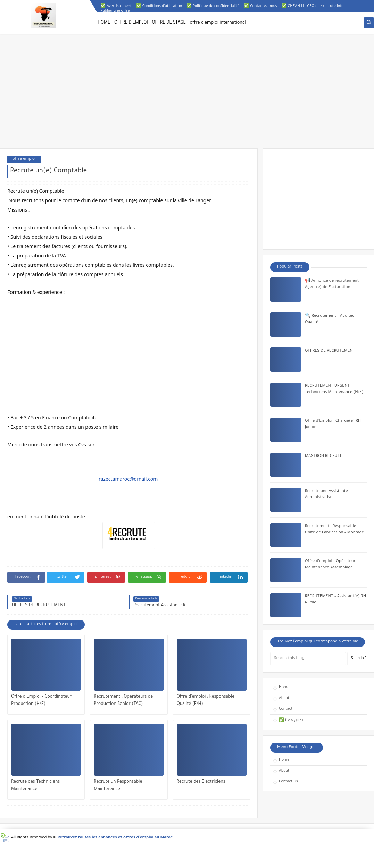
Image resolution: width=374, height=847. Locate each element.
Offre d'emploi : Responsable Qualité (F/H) (205, 700)
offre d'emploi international (218, 22)
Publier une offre (115, 11)
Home (284, 687)
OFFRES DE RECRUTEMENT (330, 351)
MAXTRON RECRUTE (323, 456)
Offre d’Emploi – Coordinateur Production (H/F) (41, 700)
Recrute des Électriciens (201, 782)
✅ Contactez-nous (260, 6)
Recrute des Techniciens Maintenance (35, 786)
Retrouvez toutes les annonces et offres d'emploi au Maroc (115, 838)
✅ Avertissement (116, 6)
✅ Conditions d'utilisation (159, 6)
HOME (104, 22)
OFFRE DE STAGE (169, 22)
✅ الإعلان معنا (292, 720)
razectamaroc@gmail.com (128, 479)
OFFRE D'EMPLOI (131, 22)
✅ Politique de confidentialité (212, 6)
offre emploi (24, 159)
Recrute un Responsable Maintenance (118, 786)
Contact (285, 709)
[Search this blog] (308, 658)
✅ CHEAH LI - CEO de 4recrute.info (313, 6)
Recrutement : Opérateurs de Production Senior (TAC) (123, 700)
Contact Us (288, 782)
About (284, 698)
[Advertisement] (187, 94)
